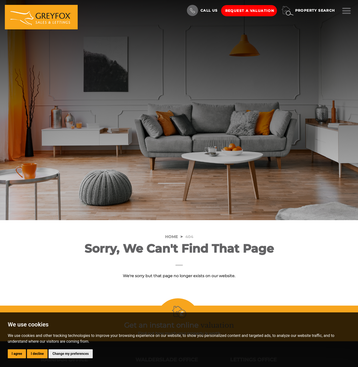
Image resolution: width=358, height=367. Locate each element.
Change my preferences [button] (70, 354)
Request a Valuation (249, 10)
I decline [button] (37, 354)
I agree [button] (17, 354)
